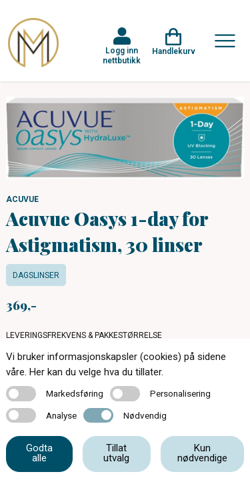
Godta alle (39, 453)
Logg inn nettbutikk (121, 55)
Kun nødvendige (202, 453)
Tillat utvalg (116, 453)
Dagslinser (36, 275)
